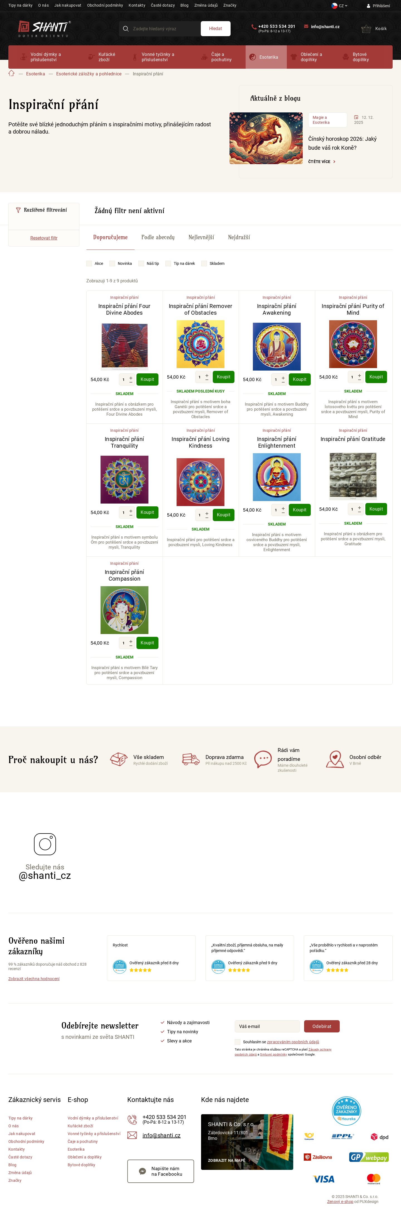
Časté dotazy (163, 5)
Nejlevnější (201, 237)
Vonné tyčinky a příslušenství (158, 57)
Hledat (215, 28)
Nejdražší (239, 237)
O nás (43, 5)
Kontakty (137, 5)
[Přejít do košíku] (374, 29)
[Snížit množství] (131, 382)
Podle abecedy (158, 237)
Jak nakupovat (67, 5)
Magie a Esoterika (321, 120)
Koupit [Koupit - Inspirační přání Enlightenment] (299, 509)
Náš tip (153, 263)
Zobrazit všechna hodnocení (34, 979)
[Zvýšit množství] (131, 378)
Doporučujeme (110, 237)
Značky (229, 5)
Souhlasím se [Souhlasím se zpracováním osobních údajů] (254, 1042)
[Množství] (123, 379)
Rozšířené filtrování (45, 210)
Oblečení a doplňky (311, 57)
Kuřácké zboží (107, 57)
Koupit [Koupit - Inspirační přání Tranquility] (147, 512)
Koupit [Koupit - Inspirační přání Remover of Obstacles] (223, 376)
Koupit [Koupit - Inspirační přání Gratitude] (376, 509)
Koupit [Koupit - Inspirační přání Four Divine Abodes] (147, 379)
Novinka (125, 263)
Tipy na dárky (20, 5)
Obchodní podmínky (105, 5)
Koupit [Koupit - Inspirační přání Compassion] (147, 642)
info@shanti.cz (325, 26)
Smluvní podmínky (273, 1054)
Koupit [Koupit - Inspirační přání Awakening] (299, 379)
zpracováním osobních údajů (293, 1042)
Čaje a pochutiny (221, 57)
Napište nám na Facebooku (166, 1171)
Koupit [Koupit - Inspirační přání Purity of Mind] (376, 376)
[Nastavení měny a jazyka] (339, 6)
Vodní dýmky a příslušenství (46, 57)
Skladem (217, 263)
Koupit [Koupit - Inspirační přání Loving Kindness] (223, 514)
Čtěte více (319, 161)
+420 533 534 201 (276, 26)
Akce (99, 263)
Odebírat (322, 1026)
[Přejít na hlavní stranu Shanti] (44, 28)
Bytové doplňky (361, 57)
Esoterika (269, 57)
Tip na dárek (184, 263)
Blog (184, 5)
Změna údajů (206, 5)
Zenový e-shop (340, 1201)
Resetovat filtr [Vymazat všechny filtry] (43, 238)
